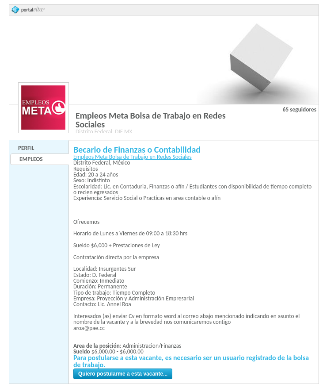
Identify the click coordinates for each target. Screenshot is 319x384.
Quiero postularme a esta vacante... (122, 374)
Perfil (26, 148)
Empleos (30, 159)
